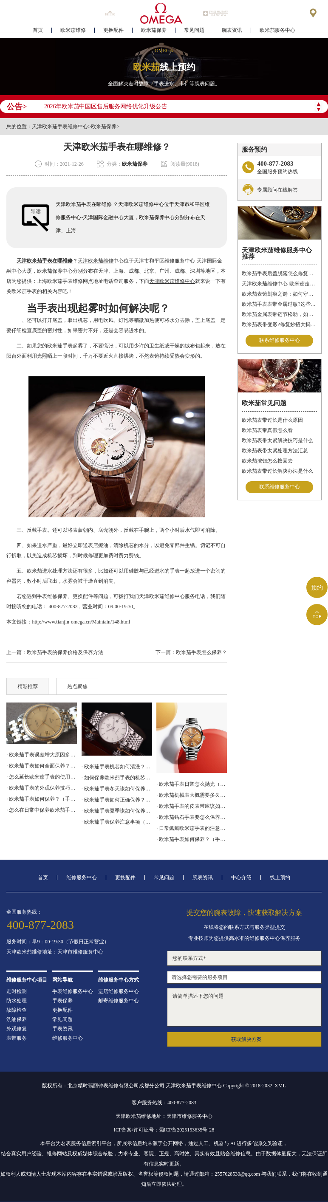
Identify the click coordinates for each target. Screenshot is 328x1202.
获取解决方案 (246, 1039)
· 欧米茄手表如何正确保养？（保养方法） (117, 800)
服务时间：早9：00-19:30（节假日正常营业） (57, 941)
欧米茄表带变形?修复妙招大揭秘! (279, 324)
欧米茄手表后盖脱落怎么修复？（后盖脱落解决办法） (279, 274)
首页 (38, 32)
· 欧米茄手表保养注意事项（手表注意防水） (117, 822)
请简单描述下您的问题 (244, 1007)
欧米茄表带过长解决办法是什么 (277, 471)
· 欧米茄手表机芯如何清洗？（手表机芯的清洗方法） (117, 767)
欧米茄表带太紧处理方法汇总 (275, 451)
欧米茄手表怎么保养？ (201, 652)
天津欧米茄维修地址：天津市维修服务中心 (54, 951)
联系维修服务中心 (279, 341)
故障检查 (16, 1010)
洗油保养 (16, 1019)
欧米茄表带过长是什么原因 (272, 420)
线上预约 (280, 877)
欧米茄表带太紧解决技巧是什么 (277, 440)
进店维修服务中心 (118, 991)
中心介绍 (241, 877)
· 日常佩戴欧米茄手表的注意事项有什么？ (191, 828)
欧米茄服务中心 (277, 32)
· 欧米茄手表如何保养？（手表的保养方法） (41, 799)
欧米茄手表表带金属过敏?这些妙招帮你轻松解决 (279, 304)
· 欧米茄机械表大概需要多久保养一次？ (191, 795)
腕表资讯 (232, 32)
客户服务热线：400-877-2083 (164, 1103)
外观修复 (16, 1028)
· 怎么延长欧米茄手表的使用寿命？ (41, 777)
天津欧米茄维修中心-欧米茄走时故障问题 (279, 284)
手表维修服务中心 (72, 991)
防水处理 (16, 1000)
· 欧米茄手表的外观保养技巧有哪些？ (41, 788)
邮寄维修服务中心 (118, 1000)
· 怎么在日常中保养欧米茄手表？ (41, 810)
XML (280, 1086)
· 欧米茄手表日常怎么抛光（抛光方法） (191, 784)
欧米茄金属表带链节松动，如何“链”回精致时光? (279, 314)
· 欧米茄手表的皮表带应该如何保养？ (191, 806)
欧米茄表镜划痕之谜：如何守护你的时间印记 (279, 294)
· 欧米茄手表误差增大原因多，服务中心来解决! (41, 755)
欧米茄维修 (73, 32)
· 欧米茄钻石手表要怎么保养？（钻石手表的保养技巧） (191, 817)
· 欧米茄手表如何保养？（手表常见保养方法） (191, 839)
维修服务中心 (81, 877)
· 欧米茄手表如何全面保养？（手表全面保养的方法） (41, 766)
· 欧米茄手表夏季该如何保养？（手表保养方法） (117, 811)
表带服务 (16, 1038)
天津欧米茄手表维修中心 (60, 126)
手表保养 (62, 1000)
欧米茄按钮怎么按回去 (267, 461)
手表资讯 (62, 1028)
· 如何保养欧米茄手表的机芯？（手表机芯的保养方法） (117, 778)
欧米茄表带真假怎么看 (267, 430)
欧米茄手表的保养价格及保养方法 (65, 652)
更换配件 (113, 32)
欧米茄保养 (154, 32)
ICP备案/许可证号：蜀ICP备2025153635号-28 (164, 1130)
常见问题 (194, 32)
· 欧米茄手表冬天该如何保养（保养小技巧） (117, 789)
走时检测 (16, 991)
